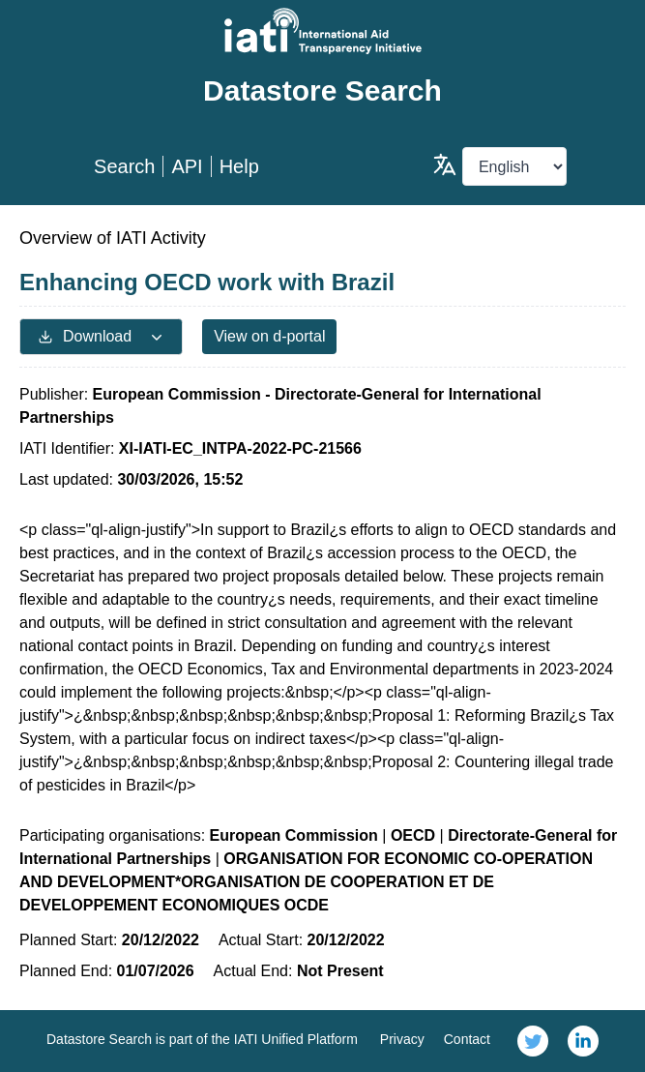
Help (239, 166)
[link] (532, 1041)
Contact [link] (467, 1039)
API (186, 166)
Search (124, 166)
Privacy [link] (402, 1039)
